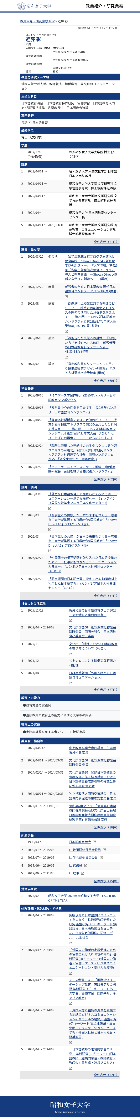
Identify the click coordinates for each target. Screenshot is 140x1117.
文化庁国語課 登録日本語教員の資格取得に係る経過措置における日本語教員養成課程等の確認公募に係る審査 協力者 (92, 779)
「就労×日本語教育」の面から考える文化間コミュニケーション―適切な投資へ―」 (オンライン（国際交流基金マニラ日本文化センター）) (82, 498)
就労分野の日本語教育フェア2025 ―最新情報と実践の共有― (94, 612)
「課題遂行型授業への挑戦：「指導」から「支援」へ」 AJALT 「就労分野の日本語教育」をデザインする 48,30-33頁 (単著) (90, 344)
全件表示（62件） (106, 479)
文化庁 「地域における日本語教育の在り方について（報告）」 (93, 646)
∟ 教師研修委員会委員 (85, 849)
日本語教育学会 (80, 842)
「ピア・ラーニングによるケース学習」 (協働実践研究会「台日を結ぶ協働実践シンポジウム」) (81, 469)
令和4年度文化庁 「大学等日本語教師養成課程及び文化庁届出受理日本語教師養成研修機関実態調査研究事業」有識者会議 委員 (92, 812)
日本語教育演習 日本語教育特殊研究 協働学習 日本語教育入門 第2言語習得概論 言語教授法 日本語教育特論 (69, 105)
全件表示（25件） (106, 881)
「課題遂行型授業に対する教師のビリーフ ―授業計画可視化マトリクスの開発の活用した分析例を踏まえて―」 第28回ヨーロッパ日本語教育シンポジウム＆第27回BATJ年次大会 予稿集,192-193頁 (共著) (90, 314)
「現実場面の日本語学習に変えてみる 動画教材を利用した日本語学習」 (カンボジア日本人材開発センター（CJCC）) (82, 583)
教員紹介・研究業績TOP (37, 21)
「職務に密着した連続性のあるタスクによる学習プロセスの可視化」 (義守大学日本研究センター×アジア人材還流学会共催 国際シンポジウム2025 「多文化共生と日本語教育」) (82, 452)
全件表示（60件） (106, 380)
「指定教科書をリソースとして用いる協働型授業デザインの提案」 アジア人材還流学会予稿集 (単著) (90, 368)
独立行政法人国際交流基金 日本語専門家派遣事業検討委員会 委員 (92, 795)
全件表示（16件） (106, 827)
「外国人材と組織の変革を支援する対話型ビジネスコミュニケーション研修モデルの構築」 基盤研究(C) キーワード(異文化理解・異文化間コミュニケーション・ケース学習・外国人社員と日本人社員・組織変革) (92, 1023)
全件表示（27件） (106, 689)
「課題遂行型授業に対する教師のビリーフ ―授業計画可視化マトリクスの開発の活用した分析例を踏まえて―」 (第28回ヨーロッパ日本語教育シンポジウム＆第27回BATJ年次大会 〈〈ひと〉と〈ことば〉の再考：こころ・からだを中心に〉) (82, 429)
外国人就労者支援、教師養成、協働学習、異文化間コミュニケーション (68, 86)
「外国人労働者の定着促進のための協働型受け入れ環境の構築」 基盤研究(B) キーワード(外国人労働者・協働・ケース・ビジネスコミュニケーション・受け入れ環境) (92, 958)
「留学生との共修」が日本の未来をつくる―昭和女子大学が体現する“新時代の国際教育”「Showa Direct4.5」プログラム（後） (82, 540)
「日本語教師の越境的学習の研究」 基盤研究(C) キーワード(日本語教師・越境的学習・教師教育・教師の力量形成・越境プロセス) (92, 1056)
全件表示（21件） (106, 241)
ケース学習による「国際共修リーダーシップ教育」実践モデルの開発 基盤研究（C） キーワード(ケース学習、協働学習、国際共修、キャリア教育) (93, 989)
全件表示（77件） (106, 595)
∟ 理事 (74, 873)
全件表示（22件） (106, 1075)
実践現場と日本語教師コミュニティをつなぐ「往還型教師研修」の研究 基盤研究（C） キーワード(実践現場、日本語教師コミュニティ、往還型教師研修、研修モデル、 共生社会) (93, 926)
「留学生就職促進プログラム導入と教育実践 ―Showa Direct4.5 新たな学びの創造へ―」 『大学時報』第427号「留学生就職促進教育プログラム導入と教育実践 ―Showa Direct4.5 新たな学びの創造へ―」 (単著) (91, 267)
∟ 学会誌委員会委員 (83, 857)
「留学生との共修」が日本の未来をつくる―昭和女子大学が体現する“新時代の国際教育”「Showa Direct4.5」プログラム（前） (82, 519)
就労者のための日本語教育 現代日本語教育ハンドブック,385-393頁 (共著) (91, 288)
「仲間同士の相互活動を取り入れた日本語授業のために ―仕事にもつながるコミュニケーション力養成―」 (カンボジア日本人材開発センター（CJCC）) (82, 564)
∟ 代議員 (75, 865)
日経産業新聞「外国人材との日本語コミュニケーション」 (92, 675)
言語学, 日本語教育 (34, 122)
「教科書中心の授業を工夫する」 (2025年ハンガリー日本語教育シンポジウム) (82, 409)
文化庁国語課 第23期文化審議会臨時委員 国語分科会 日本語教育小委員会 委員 (92, 631)
